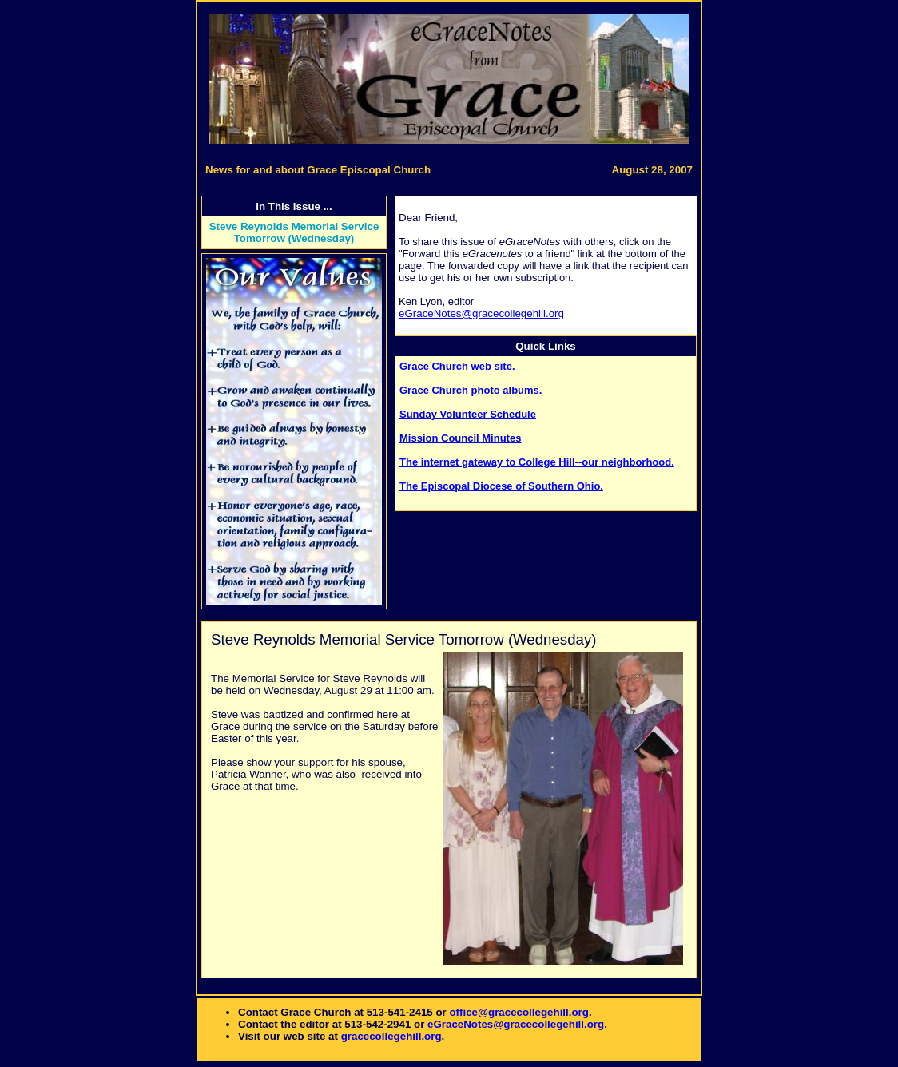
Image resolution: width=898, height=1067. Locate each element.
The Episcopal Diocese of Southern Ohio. (501, 486)
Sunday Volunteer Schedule (467, 414)
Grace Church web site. (457, 366)
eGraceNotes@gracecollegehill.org (481, 313)
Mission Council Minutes (460, 438)
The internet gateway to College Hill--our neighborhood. (536, 462)
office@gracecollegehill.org (518, 1012)
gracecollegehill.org (391, 1036)
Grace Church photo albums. (470, 390)
